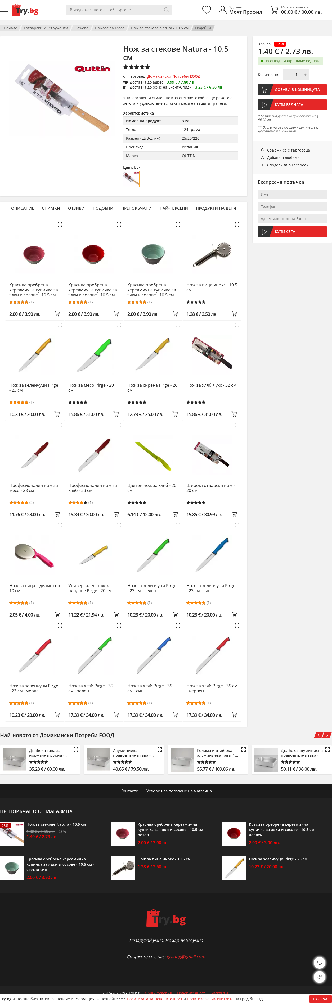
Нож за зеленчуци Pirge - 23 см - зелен (151, 588)
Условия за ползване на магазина (179, 790)
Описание (22, 208)
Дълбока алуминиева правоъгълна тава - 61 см (302, 752)
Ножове (81, 27)
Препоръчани (136, 208)
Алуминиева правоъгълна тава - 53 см (132, 752)
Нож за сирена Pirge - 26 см (152, 388)
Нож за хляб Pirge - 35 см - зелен (90, 688)
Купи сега (285, 231)
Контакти (129, 790)
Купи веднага (289, 104)
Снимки (51, 208)
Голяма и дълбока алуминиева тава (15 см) (217, 752)
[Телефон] (292, 206)
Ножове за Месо (109, 27)
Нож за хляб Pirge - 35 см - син (149, 688)
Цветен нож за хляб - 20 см (151, 488)
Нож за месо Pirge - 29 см (91, 388)
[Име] (292, 194)
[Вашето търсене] (119, 10)
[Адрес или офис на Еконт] (292, 218)
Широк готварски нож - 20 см (210, 488)
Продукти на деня (216, 208)
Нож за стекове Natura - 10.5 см (160, 27)
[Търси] (166, 10)
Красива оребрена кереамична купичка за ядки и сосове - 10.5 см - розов (33, 290)
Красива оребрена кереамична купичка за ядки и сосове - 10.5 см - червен (92, 290)
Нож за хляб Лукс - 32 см (211, 385)
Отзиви (76, 208)
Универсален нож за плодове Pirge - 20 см (90, 588)
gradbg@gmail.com (186, 957)
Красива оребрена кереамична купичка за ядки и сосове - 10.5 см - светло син (151, 290)
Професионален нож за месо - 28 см (33, 488)
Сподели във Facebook (287, 164)
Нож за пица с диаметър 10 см (34, 588)
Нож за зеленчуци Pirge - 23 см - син (210, 588)
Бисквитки (220, 993)
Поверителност (191, 993)
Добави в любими (283, 157)
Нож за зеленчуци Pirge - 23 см (33, 388)
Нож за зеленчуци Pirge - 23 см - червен (33, 688)
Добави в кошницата (297, 89)
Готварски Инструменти (46, 27)
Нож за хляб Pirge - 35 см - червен (211, 688)
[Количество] (296, 74)
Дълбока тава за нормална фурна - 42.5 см (46, 752)
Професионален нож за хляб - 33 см (92, 488)
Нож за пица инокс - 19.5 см (211, 287)
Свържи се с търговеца (288, 150)
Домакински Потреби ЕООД (173, 76)
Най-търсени (174, 208)
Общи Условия (158, 993)
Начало (10, 27)
